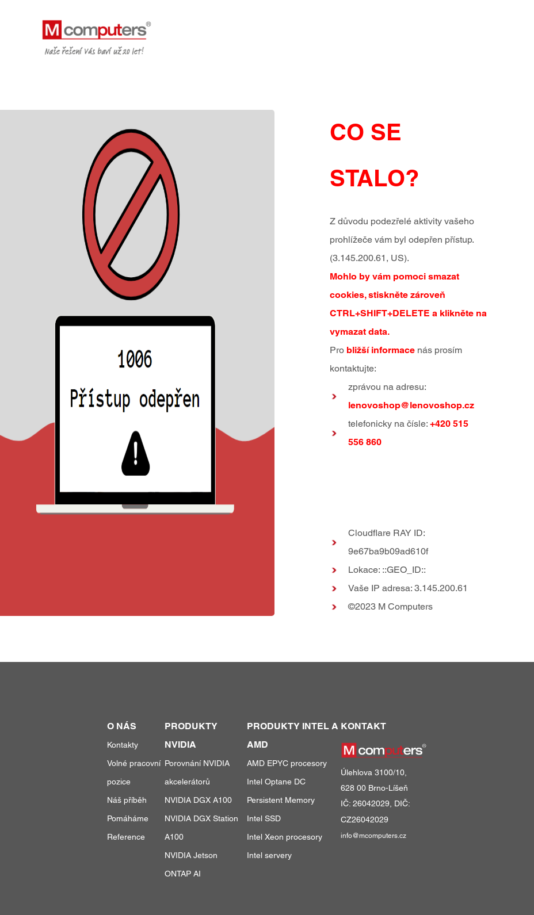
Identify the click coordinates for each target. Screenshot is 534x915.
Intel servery (269, 855)
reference (370, 27)
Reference (126, 836)
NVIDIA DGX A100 (198, 800)
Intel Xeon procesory (284, 836)
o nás (423, 27)
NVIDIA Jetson (191, 855)
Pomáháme (127, 818)
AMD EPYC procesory (287, 763)
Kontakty (122, 744)
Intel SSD (264, 818)
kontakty (471, 27)
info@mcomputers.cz (373, 836)
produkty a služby (281, 27)
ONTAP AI (183, 873)
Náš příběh (127, 800)
